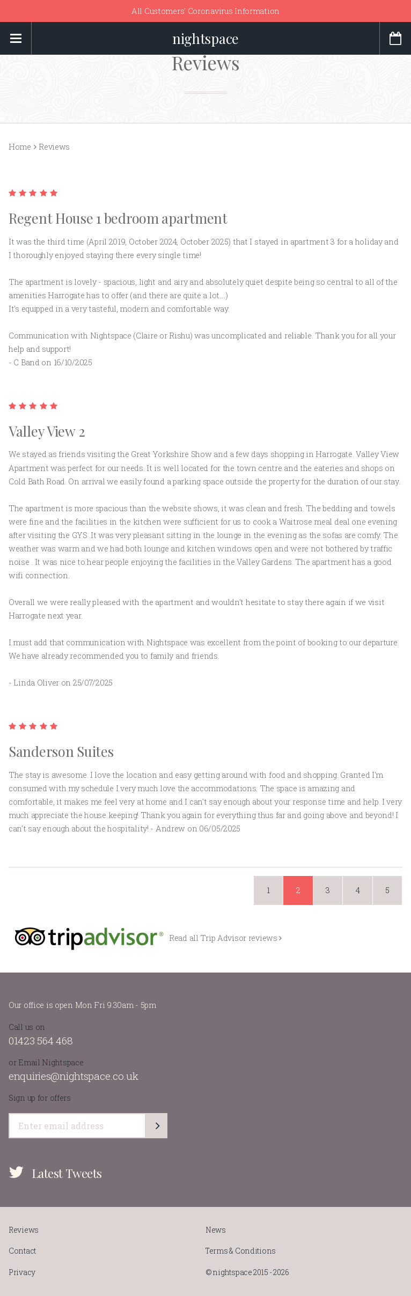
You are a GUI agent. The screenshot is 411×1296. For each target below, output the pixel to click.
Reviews (24, 1230)
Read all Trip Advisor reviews (225, 938)
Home (20, 147)
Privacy (22, 1272)
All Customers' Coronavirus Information (205, 11)
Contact (22, 1251)
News (215, 1230)
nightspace (205, 38)
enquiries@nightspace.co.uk (73, 1076)
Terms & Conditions (240, 1251)
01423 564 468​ (40, 1040)
